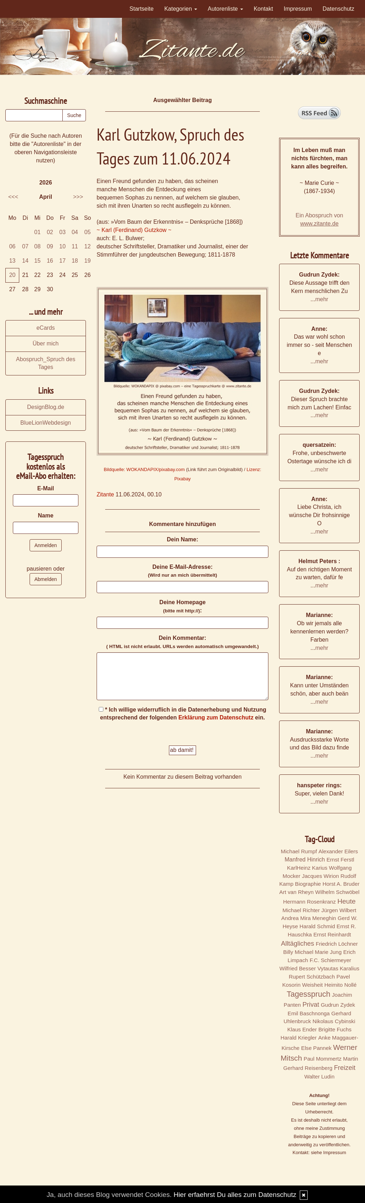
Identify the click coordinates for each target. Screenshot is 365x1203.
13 (12, 261)
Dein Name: (182, 539)
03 (62, 232)
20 (12, 275)
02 (50, 232)
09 (50, 246)
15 (37, 261)
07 (25, 246)
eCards (45, 328)
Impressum (298, 9)
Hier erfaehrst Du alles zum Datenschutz (235, 1194)
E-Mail (45, 488)
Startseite (141, 9)
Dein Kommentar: (182, 642)
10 (62, 246)
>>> (78, 197)
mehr (321, 299)
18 (75, 261)
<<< (13, 197)
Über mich (46, 343)
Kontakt (263, 9)
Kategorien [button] (180, 9)
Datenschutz (338, 9)
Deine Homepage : (182, 606)
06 (12, 246)
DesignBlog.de (45, 407)
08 (37, 246)
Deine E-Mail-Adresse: (182, 571)
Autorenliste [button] (225, 9)
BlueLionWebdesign (45, 423)
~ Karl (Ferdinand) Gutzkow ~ (134, 230)
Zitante (105, 494)
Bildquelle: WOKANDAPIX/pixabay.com (144, 469)
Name (45, 515)
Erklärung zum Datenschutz (215, 717)
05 (87, 232)
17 (62, 261)
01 (37, 232)
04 (75, 232)
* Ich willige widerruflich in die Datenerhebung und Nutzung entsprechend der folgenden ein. (182, 714)
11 (75, 246)
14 (25, 261)
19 (87, 261)
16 (50, 261)
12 (87, 246)
